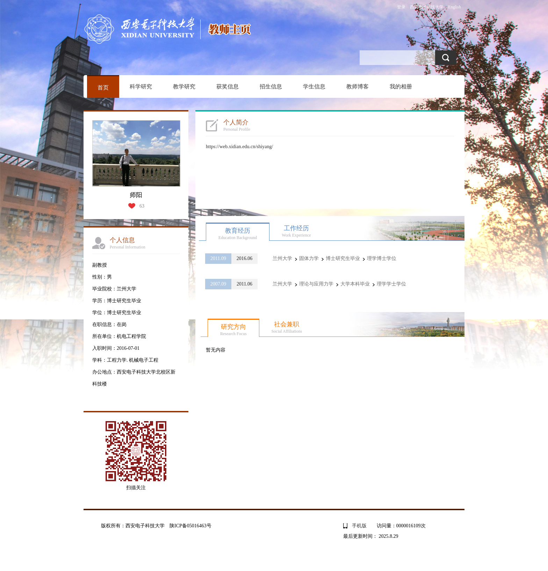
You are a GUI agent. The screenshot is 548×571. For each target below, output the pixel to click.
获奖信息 (227, 86)
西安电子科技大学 (427, 7)
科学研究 (141, 86)
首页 (103, 88)
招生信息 (271, 86)
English (454, 7)
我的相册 (401, 86)
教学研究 (184, 86)
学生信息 (314, 86)
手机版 (359, 525)
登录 (401, 7)
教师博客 (357, 86)
